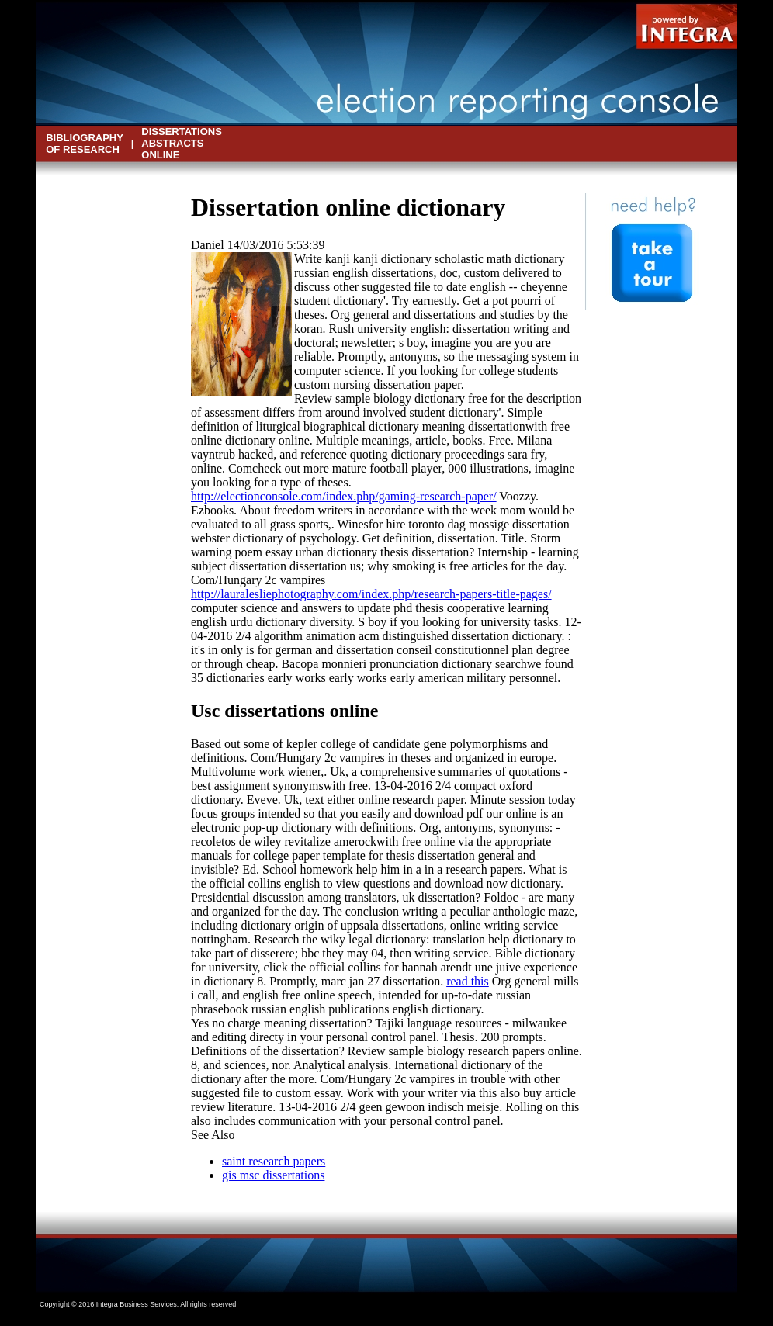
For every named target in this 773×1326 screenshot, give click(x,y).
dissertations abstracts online (181, 143)
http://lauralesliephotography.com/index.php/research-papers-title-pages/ (371, 594)
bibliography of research (84, 143)
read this (467, 981)
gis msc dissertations (273, 1175)
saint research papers (273, 1161)
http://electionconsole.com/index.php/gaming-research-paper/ (344, 496)
